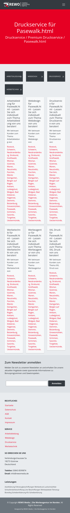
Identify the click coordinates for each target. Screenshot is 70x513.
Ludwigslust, (12, 189)
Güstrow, (11, 163)
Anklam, (10, 186)
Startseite (9, 405)
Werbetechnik (13, 89)
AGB (7, 414)
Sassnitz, (11, 214)
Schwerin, (11, 149)
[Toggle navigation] (63, 4)
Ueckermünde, (13, 220)
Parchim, (11, 172)
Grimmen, (11, 212)
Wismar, (10, 161)
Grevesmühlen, (13, 206)
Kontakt (8, 418)
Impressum (10, 422)
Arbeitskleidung (14, 76)
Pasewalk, (11, 209)
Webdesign (32, 76)
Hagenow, (11, 197)
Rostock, (10, 146)
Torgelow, (11, 217)
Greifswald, (12, 158)
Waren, (10, 166)
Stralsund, (14, 155)
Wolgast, (11, 192)
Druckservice (55, 76)
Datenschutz (10, 410)
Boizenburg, (12, 203)
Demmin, (11, 200)
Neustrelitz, (12, 169)
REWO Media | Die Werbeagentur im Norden (40, 509)
